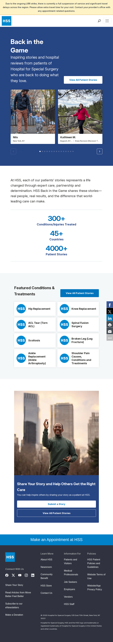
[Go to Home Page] (10, 557)
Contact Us (46, 593)
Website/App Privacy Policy (94, 588)
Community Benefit (47, 576)
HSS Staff (69, 604)
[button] (99, 151)
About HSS (46, 559)
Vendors (68, 597)
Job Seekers (70, 582)
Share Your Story (14, 585)
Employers (69, 589)
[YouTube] (21, 575)
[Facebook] (8, 575)
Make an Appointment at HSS (56, 540)
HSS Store (46, 586)
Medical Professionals (71, 573)
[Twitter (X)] (15, 575)
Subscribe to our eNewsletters (14, 606)
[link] (110, 304)
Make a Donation (14, 615)
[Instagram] (28, 575)
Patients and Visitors (70, 561)
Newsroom (46, 567)
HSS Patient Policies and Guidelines (93, 563)
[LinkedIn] (34, 575)
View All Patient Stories (83, 79)
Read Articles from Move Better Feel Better (18, 594)
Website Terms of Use (96, 576)
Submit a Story (56, 504)
